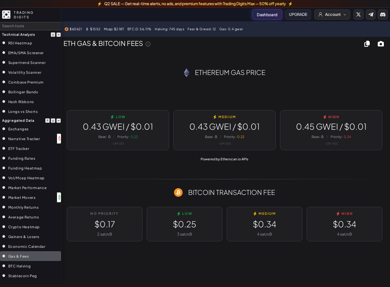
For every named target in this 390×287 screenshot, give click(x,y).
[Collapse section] (58, 34)
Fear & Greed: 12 (201, 29)
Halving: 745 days (169, 29)
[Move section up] (47, 120)
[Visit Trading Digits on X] (358, 14)
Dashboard (267, 14)
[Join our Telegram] (371, 14)
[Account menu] (332, 14)
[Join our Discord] (383, 14)
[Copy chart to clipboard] (367, 43)
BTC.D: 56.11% (139, 29)
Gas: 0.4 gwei (231, 29)
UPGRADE (298, 14)
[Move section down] (53, 34)
